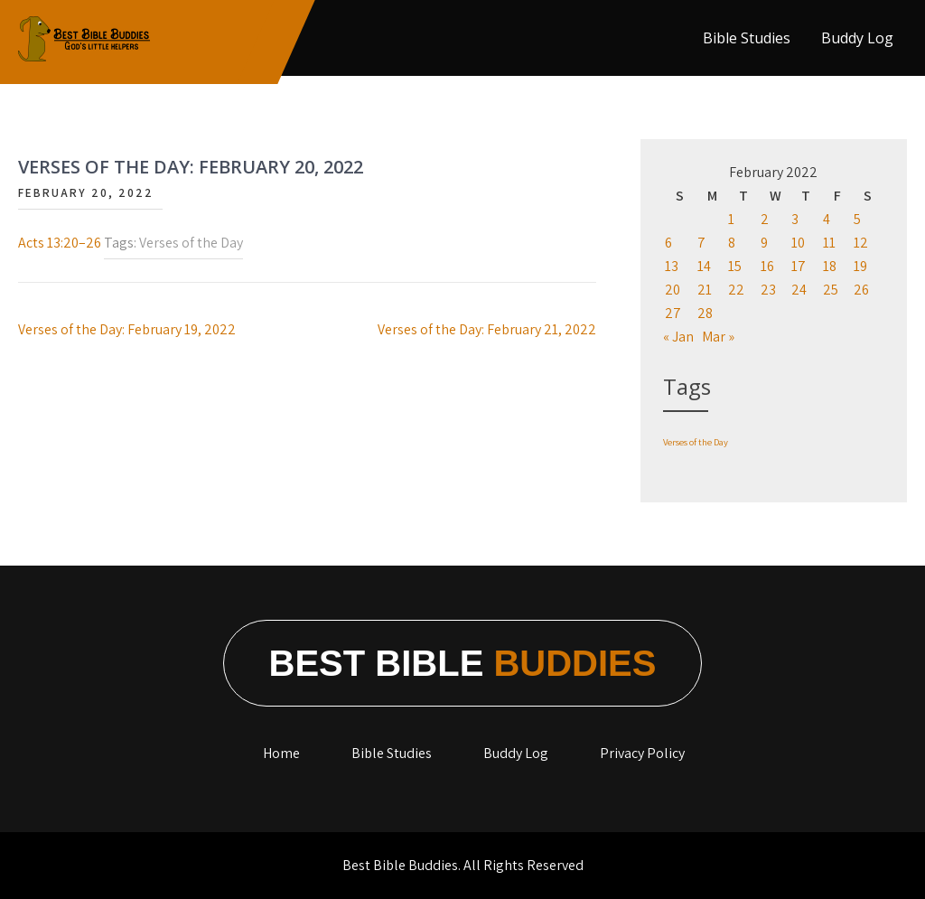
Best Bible (463, 663)
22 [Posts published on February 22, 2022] (736, 289)
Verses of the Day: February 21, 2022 (487, 329)
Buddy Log (857, 38)
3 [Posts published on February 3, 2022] (795, 219)
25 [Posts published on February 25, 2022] (830, 289)
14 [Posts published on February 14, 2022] (704, 266)
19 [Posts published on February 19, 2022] (860, 266)
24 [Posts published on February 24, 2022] (799, 289)
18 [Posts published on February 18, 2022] (829, 266)
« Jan (678, 336)
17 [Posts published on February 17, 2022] (798, 266)
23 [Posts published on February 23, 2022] (768, 289)
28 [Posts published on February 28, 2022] (705, 313)
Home (281, 753)
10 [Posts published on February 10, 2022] (798, 242)
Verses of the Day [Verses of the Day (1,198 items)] (695, 441)
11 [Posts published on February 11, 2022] (829, 242)
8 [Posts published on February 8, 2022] (731, 242)
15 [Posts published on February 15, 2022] (735, 266)
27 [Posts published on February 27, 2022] (673, 313)
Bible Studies (746, 38)
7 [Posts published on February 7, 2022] (701, 242)
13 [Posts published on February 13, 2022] (671, 266)
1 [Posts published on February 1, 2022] (731, 219)
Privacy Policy (642, 753)
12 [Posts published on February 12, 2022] (861, 242)
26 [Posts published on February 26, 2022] (861, 289)
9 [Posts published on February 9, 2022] (764, 242)
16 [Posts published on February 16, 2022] (767, 266)
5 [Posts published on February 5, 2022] (857, 219)
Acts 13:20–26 (59, 242)
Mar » (718, 336)
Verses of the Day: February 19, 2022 (127, 329)
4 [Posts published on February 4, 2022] (826, 219)
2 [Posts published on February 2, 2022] (765, 219)
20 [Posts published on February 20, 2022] (672, 289)
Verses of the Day (191, 242)
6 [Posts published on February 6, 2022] (668, 242)
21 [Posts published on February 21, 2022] (704, 289)
